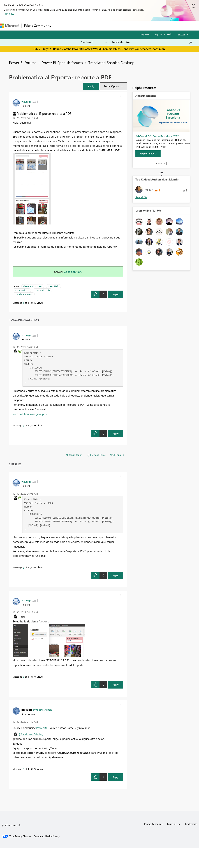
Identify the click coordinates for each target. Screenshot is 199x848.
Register (144, 34)
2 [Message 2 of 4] (23, 768)
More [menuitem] (149, 25)
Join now (9, 13)
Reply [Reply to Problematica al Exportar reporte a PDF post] (116, 294)
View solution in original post (30, 414)
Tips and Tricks (42, 290)
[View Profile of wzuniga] (26, 101)
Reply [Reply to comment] (116, 433)
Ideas (90, 25)
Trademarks (191, 823)
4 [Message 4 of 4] (23, 425)
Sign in (158, 34)
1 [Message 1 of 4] (23, 302)
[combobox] (152, 42)
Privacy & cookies (153, 823)
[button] (91, 86)
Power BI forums (22, 62)
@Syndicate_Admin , (30, 734)
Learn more (159, 49)
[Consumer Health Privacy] (47, 836)
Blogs (122, 25)
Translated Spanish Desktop (111, 62)
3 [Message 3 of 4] (23, 676)
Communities (106, 25)
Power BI (41, 728)
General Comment (32, 286)
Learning (135, 25)
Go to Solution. (73, 272)
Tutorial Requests (24, 294)
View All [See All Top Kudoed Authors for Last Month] (141, 197)
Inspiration (75, 25)
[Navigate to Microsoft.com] (9, 26)
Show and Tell (22, 290)
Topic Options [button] (112, 86)
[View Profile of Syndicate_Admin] (42, 709)
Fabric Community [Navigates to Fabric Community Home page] (37, 25)
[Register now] (148, 153)
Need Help (53, 286)
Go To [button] (181, 34)
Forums (59, 25)
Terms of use (174, 823)
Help (169, 34)
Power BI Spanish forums (62, 62)
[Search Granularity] (94, 42)
